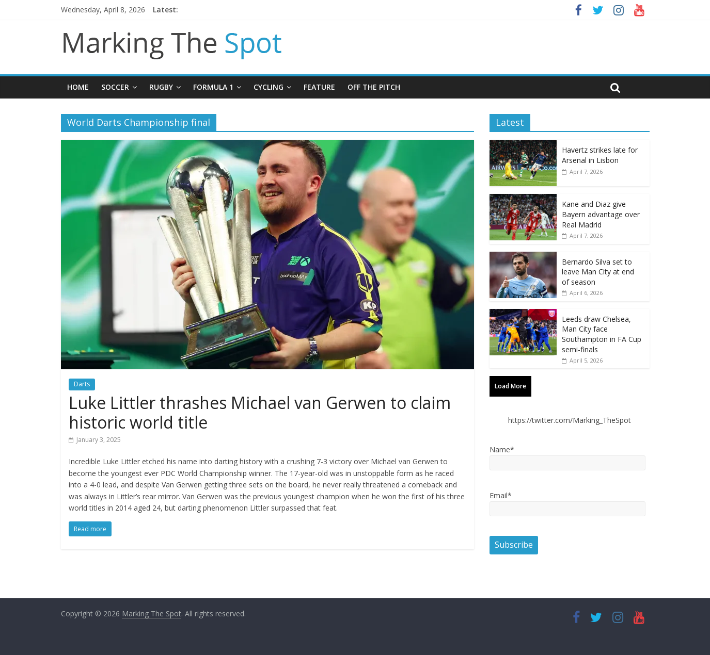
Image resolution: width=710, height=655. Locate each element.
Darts (82, 384)
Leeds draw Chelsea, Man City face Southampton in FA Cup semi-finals (601, 334)
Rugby (161, 87)
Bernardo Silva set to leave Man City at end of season (598, 272)
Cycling (268, 87)
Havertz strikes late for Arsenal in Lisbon (600, 155)
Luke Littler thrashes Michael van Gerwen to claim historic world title (260, 412)
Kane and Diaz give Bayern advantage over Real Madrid (601, 214)
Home (78, 87)
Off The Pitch (374, 87)
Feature (319, 87)
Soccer (115, 87)
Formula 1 (213, 87)
